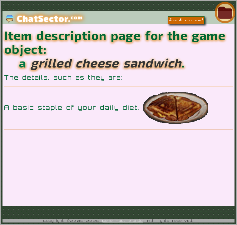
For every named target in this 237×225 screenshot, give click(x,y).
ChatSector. (44, 18)
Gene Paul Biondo (122, 220)
